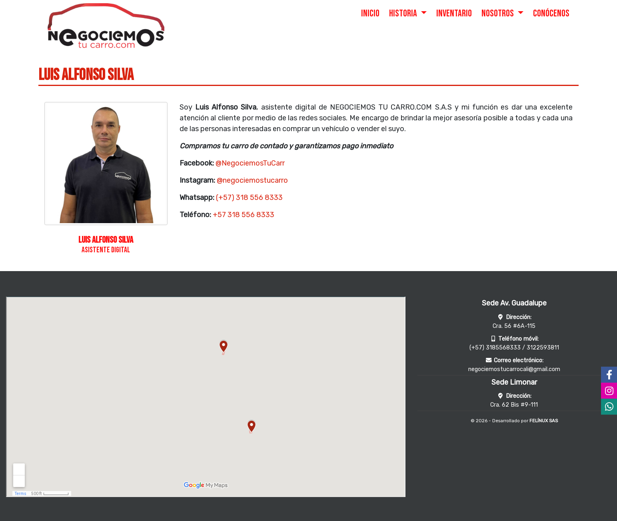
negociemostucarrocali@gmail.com (514, 369)
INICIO (370, 13)
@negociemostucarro (252, 180)
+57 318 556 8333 (243, 214)
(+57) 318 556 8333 (249, 197)
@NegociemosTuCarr (250, 163)
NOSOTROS (498, 13)
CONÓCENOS (551, 13)
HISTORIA (404, 13)
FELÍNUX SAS (543, 420)
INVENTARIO (454, 13)
